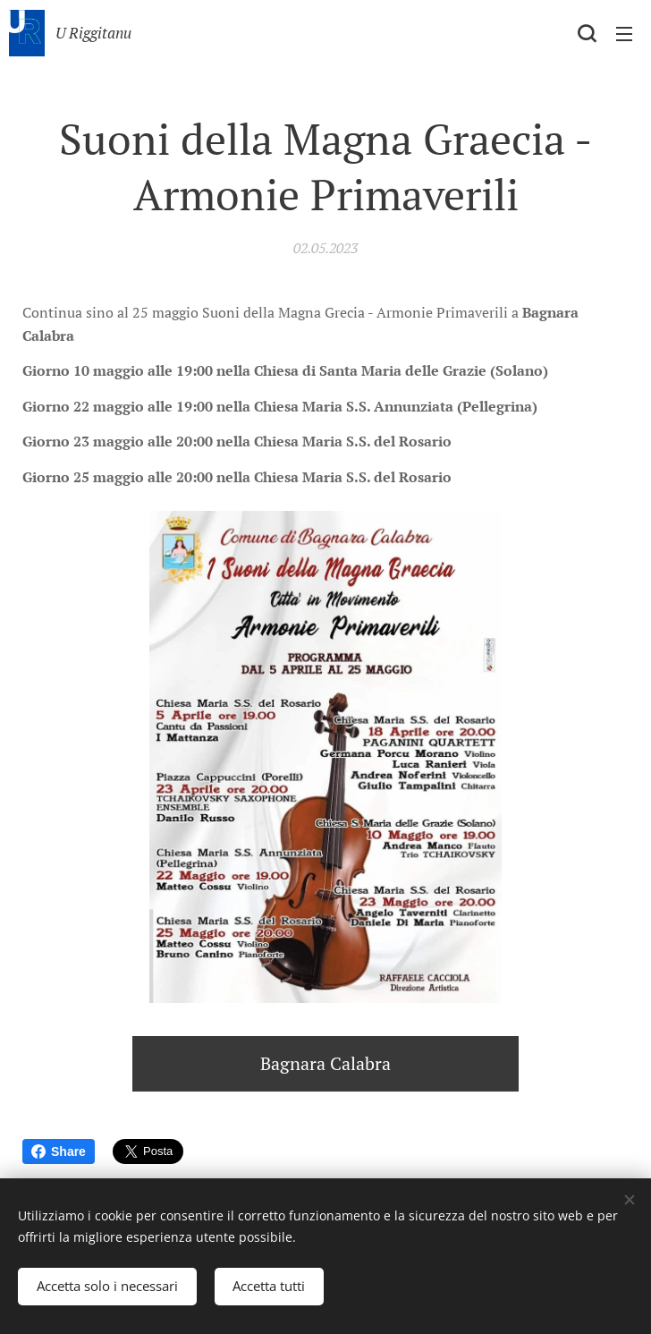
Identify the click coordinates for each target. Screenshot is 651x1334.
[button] (586, 33)
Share (58, 1151)
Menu (624, 34)
